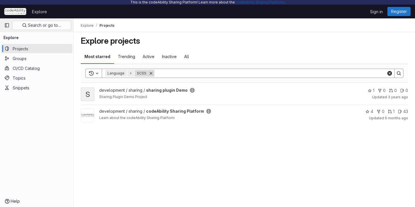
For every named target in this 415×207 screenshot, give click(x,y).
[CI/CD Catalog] (36, 68)
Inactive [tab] (169, 56)
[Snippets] (36, 87)
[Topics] (36, 78)
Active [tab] (148, 56)
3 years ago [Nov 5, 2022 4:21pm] (398, 97)
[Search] (270, 73)
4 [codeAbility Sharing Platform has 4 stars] (369, 111)
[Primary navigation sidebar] (7, 25)
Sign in (376, 11)
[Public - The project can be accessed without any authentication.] (192, 90)
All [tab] (186, 56)
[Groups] (36, 58)
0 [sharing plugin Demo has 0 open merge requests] (393, 90)
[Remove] (151, 73)
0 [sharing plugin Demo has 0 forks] (382, 90)
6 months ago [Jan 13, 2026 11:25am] (396, 118)
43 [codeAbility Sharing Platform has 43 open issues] (403, 111)
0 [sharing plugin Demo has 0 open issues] (404, 90)
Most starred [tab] (97, 56)
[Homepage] (15, 11)
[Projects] (36, 48)
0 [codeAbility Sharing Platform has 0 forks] (380, 111)
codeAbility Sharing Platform (260, 2)
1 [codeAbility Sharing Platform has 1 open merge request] (391, 111)
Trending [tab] (126, 56)
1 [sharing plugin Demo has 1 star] (371, 90)
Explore (39, 11)
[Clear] (389, 73)
